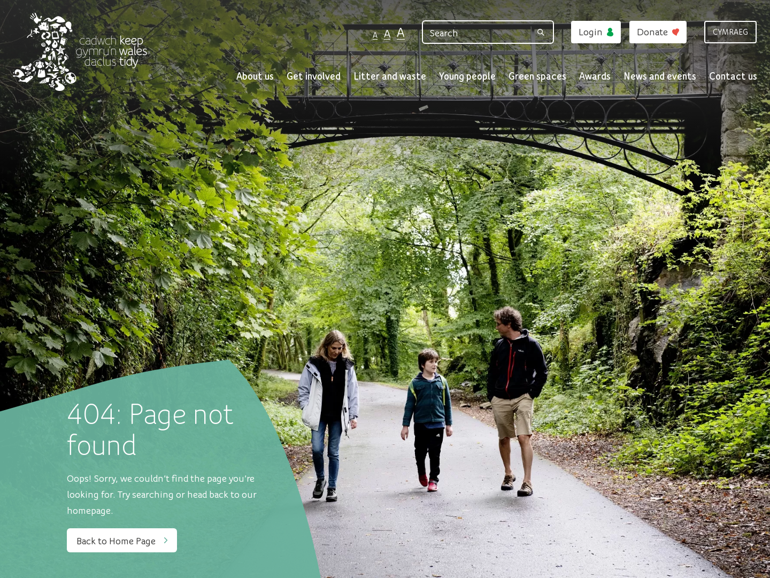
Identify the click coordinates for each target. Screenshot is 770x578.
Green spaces (537, 75)
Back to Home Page (121, 540)
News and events (659, 75)
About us (255, 75)
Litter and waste (389, 75)
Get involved (314, 75)
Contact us (733, 75)
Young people (467, 75)
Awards (595, 75)
